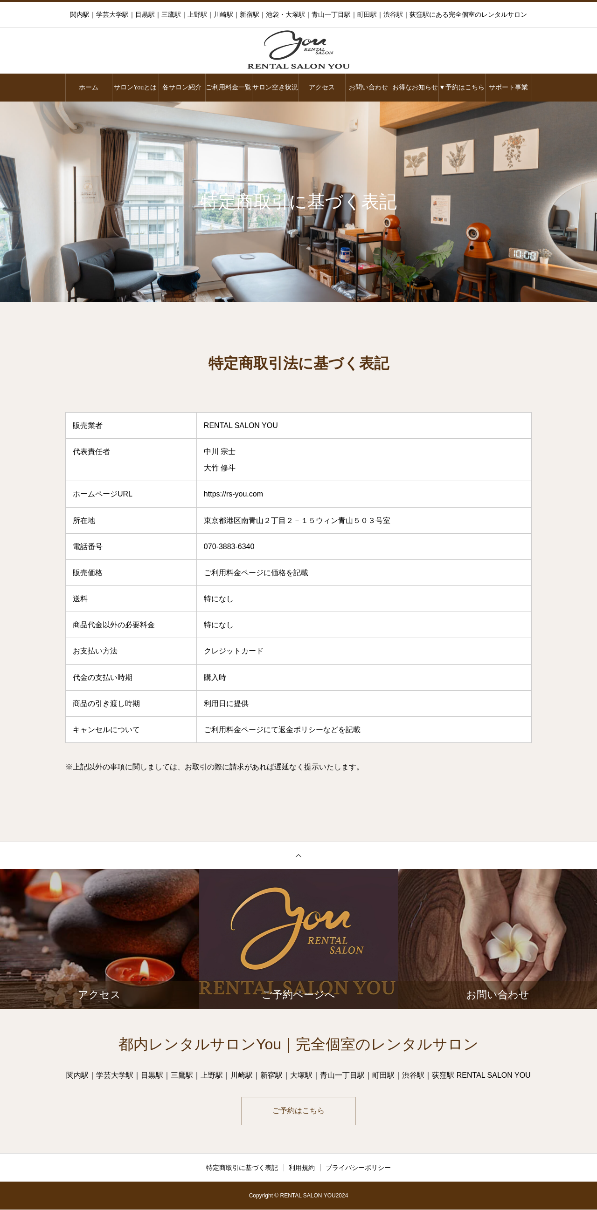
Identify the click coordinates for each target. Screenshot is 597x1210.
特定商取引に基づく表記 (242, 1168)
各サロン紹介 (181, 87)
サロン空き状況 (275, 87)
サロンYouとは (135, 87)
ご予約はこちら (298, 1111)
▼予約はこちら (462, 87)
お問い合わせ (368, 87)
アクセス (322, 87)
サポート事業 (508, 87)
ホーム (88, 87)
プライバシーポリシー (358, 1168)
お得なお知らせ (415, 87)
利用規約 (302, 1168)
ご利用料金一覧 (228, 87)
